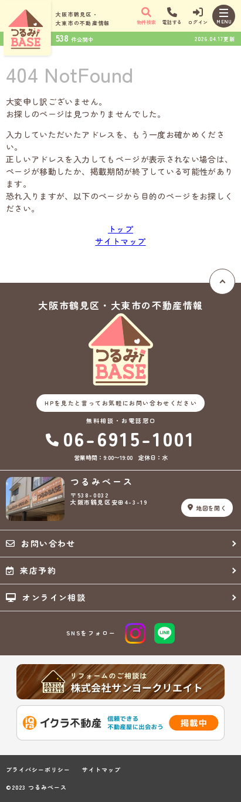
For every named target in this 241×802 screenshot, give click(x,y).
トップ (120, 229)
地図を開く (207, 507)
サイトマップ (120, 241)
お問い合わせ (41, 543)
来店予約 (31, 570)
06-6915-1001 (121, 438)
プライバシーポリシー (38, 770)
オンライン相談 (46, 597)
